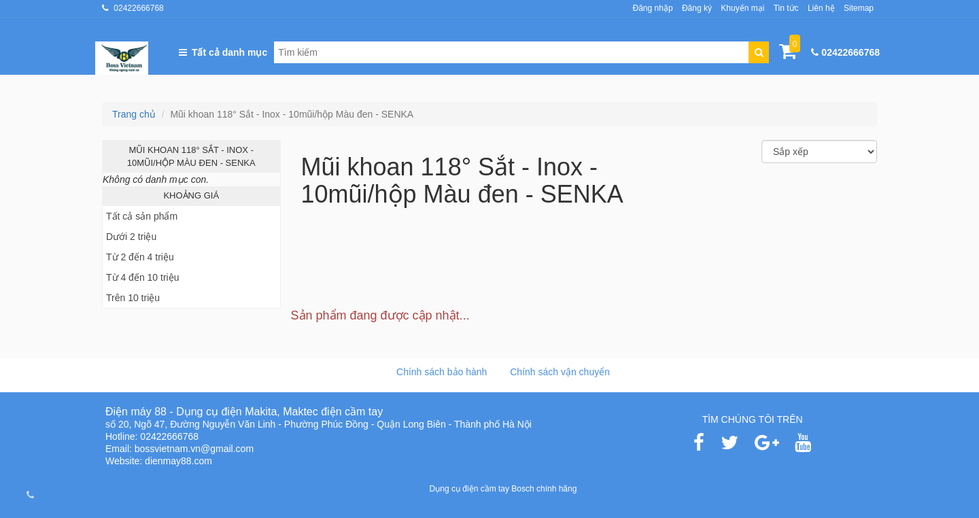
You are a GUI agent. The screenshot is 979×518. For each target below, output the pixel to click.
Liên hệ (821, 8)
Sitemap (859, 8)
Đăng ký (697, 8)
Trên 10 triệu (133, 297)
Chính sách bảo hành (441, 371)
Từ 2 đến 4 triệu (140, 257)
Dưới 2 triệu (131, 236)
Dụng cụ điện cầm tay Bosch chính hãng (503, 489)
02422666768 (138, 8)
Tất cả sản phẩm (141, 216)
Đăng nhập (653, 8)
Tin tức (786, 8)
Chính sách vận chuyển (560, 371)
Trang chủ (134, 114)
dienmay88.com (178, 460)
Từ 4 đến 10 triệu (142, 277)
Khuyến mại (742, 8)
